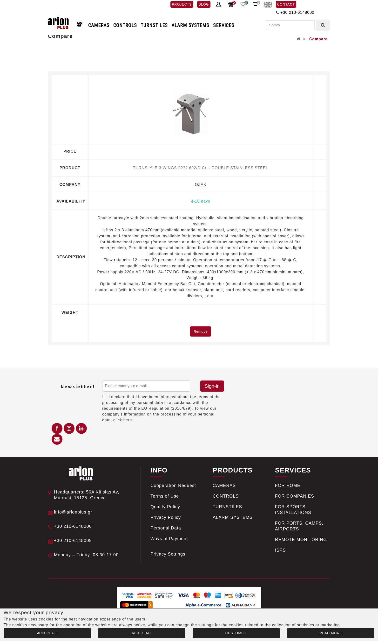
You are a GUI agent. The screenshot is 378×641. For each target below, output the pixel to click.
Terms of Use (164, 496)
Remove (201, 331)
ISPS (280, 550)
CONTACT (286, 4)
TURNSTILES (154, 25)
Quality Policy (165, 506)
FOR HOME (287, 485)
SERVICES (223, 25)
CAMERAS (98, 25)
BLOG (204, 4)
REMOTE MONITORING (301, 539)
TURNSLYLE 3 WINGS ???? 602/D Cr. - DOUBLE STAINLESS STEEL (200, 168)
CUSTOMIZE (236, 633)
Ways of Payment (169, 538)
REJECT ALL (142, 633)
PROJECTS (182, 4)
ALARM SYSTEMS (190, 25)
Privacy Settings (167, 554)
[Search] (290, 25)
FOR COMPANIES (294, 496)
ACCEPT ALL (47, 633)
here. (128, 420)
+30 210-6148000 (297, 12)
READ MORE (330, 633)
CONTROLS (125, 25)
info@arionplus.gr (73, 512)
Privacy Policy (165, 517)
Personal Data (165, 528)
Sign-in (212, 386)
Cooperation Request (173, 485)
